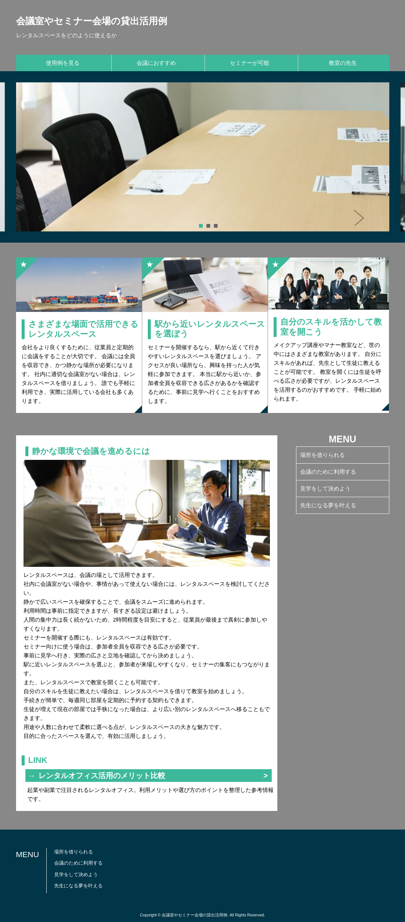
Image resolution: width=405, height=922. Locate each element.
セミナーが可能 (249, 63)
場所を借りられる (322, 455)
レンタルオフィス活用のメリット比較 (101, 775)
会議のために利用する (328, 471)
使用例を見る (63, 63)
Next (361, 220)
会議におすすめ (156, 63)
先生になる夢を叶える (328, 505)
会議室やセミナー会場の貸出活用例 (91, 21)
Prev (48, 220)
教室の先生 (343, 63)
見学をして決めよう (325, 488)
